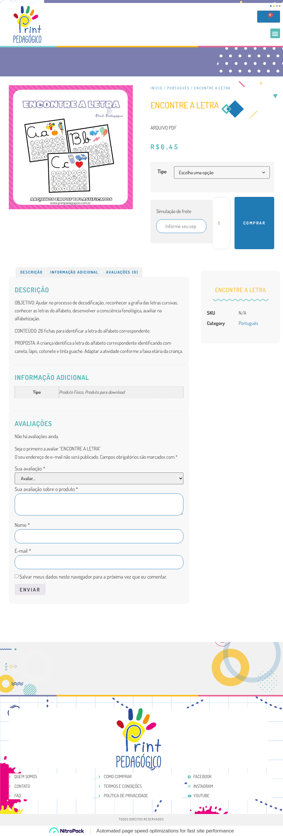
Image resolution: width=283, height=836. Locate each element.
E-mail (23, 550)
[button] (275, 33)
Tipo (162, 171)
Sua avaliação (30, 468)
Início (156, 88)
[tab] (31, 272)
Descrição (31, 272)
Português (178, 88)
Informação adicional (74, 272)
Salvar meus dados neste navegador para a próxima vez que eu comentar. (93, 576)
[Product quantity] (221, 223)
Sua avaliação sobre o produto (46, 489)
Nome (22, 525)
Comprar (254, 222)
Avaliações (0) (122, 272)
